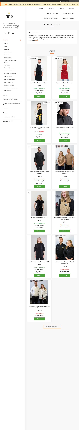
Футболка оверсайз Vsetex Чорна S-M (39, 262)
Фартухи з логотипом (9, 79)
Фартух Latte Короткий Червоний (64, 83)
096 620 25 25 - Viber (52, 13)
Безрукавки (7, 65)
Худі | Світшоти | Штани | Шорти (10, 61)
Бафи (36, 40)
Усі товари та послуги (51, 326)
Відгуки (5, 95)
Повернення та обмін (8, 117)
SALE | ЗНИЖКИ (8, 90)
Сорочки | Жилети (8, 68)
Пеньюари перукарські (10, 73)
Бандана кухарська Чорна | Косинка (64, 127)
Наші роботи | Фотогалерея (10, 99)
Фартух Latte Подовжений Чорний (39, 83)
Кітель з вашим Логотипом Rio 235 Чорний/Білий (65, 262)
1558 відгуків (65, 1)
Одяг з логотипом (8, 82)
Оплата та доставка (68, 13)
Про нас (5, 113)
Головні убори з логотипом (11, 88)
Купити (39, 96)
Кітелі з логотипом (9, 85)
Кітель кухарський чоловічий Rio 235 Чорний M (39, 172)
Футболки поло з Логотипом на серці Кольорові (64, 172)
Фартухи (6, 43)
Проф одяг (6, 49)
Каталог (5, 40)
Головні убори (7, 52)
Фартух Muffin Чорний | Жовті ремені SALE (39, 128)
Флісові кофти (7, 57)
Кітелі (5, 46)
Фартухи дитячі (8, 76)
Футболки (6, 54)
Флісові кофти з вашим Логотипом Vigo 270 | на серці (39, 307)
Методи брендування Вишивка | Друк (11, 104)
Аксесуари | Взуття (9, 70)
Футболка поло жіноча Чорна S (39, 217)
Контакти (5, 109)
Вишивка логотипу (8, 121)
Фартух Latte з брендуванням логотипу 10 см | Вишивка (64, 218)
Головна (41, 8)
